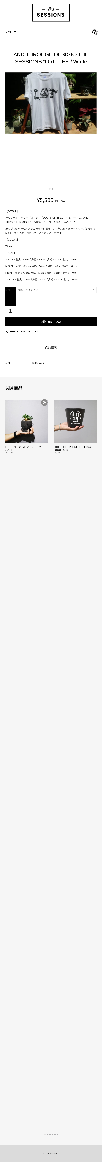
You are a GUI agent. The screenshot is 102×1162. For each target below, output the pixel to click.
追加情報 (51, 347)
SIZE (8, 290)
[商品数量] (10, 310)
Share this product (22, 331)
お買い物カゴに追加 (51, 321)
